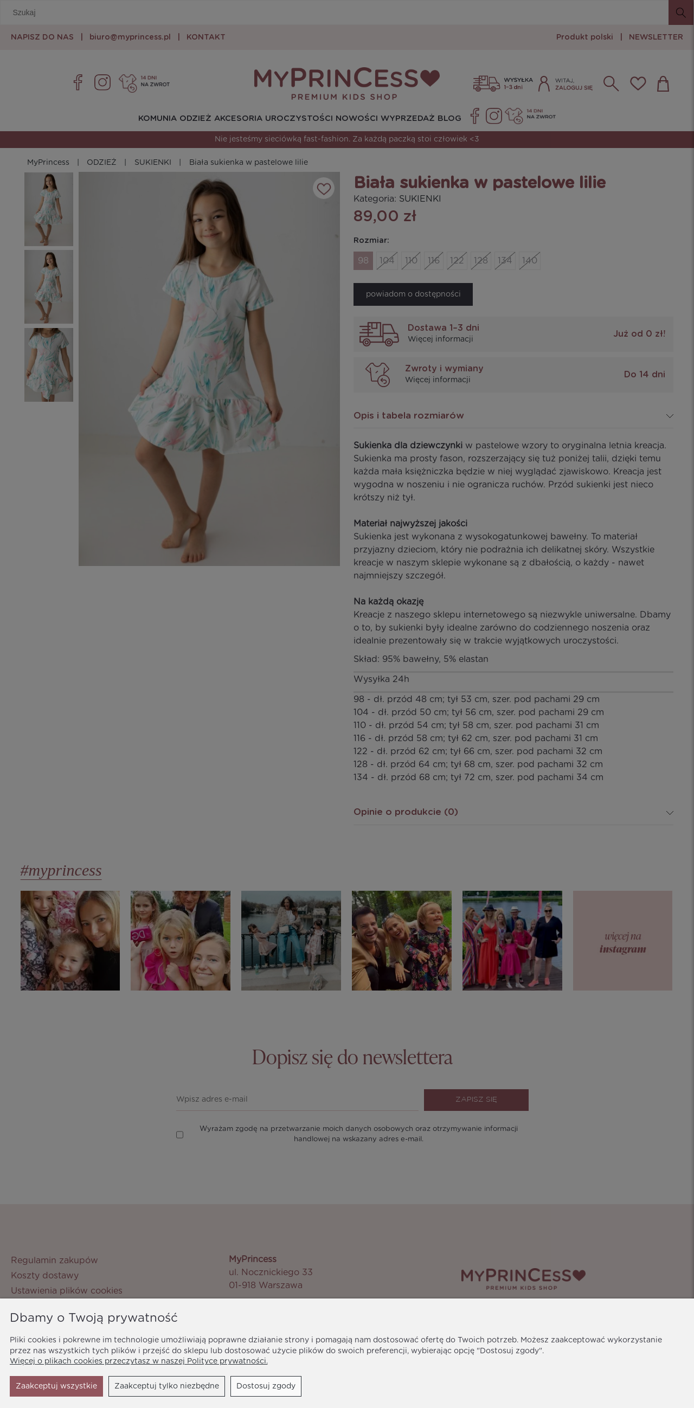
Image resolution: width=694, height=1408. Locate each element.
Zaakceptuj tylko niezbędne (68, 1386)
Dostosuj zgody (167, 1386)
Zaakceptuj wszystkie (254, 1386)
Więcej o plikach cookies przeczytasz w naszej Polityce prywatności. (139, 1361)
